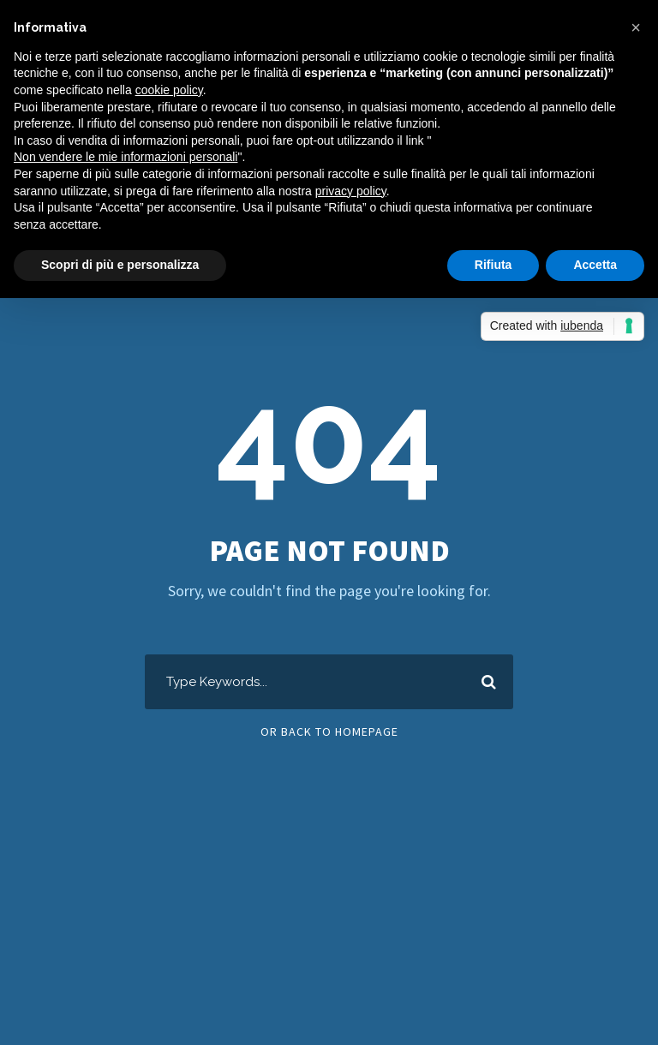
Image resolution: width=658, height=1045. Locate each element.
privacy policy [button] (350, 191)
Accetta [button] (595, 265)
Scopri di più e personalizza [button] (120, 265)
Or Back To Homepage (329, 731)
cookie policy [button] (169, 90)
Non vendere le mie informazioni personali (125, 157)
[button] (635, 27)
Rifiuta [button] (493, 265)
